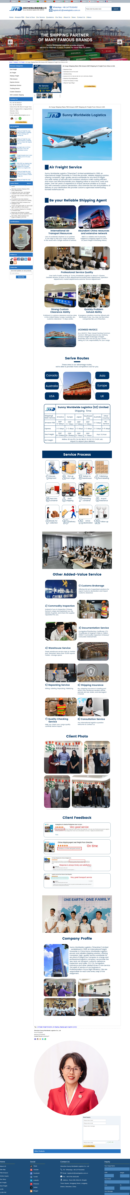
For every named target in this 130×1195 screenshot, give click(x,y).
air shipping (56, 1027)
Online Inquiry (4, 1176)
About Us (66, 17)
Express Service (14, 82)
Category (16, 62)
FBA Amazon (13, 79)
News (73, 17)
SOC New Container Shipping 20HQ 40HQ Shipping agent (20, 191)
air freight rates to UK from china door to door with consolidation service (23, 150)
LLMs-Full (3, 1192)
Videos (88, 17)
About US (3, 1166)
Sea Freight (13, 69)
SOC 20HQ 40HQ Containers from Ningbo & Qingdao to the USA (20, 218)
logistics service (72, 1027)
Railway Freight (14, 76)
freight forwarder (47, 1027)
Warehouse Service (15, 85)
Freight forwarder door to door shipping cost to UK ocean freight (24, 158)
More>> (29, 183)
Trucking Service (15, 88)
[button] (10, 41)
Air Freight (21, 62)
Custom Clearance (15, 91)
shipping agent (64, 1027)
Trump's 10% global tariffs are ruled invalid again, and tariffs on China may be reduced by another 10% (21, 208)
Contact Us (81, 17)
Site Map (2, 1169)
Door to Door (30, 17)
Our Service (40, 17)
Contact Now (21, 122)
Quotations (50, 17)
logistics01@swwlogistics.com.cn (66, 10)
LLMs (1, 1189)
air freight (40, 1027)
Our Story (58, 17)
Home (11, 17)
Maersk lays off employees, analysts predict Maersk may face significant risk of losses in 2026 (21, 215)
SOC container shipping (17, 95)
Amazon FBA (19, 17)
